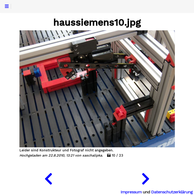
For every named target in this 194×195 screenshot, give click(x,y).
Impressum (131, 191)
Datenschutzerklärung (172, 191)
